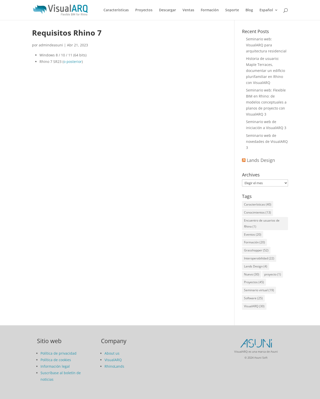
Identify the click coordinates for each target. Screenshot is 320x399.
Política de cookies (55, 359)
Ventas (188, 10)
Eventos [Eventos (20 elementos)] (252, 234)
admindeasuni (51, 45)
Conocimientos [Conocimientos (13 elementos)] (257, 212)
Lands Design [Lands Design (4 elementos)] (255, 266)
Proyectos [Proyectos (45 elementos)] (254, 282)
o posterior (73, 61)
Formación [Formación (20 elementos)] (254, 242)
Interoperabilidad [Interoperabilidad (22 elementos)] (259, 258)
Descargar (167, 10)
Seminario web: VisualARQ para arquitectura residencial (266, 45)
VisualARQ (113, 359)
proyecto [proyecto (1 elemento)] (272, 274)
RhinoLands (114, 366)
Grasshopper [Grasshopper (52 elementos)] (256, 250)
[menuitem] (269, 14)
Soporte (232, 10)
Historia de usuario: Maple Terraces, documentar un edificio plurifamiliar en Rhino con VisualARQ (265, 70)
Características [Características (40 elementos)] (257, 204)
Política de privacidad (58, 353)
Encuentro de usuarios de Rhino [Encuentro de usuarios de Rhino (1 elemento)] (262, 223)
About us (112, 353)
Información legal (55, 366)
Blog (249, 10)
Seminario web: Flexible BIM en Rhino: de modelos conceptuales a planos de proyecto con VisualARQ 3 (266, 102)
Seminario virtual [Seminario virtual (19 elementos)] (259, 290)
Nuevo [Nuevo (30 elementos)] (251, 274)
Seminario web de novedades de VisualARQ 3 (267, 141)
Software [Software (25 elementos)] (253, 298)
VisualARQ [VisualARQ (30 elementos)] (254, 306)
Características (116, 10)
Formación (210, 10)
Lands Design (261, 160)
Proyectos (143, 10)
